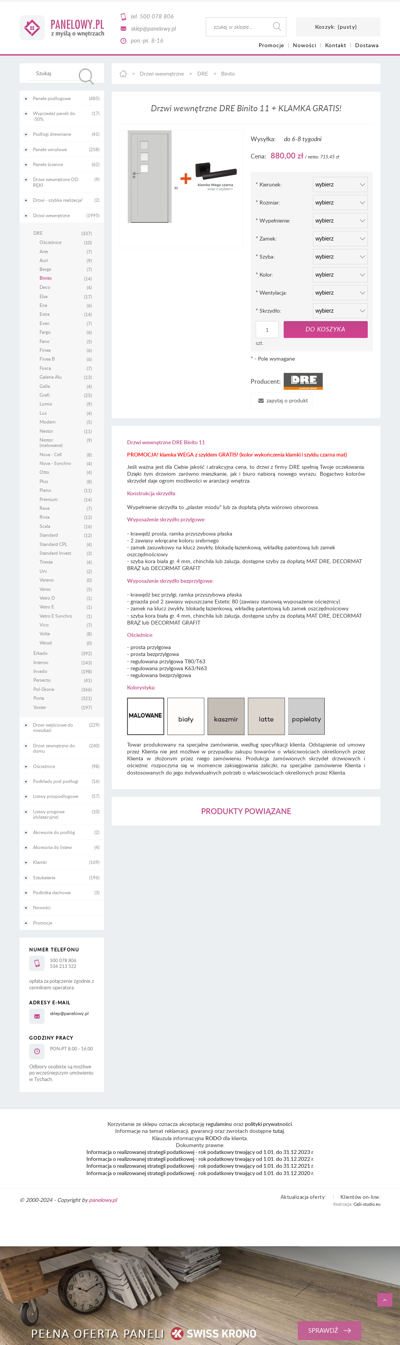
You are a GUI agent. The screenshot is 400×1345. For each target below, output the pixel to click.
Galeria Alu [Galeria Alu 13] (51, 376)
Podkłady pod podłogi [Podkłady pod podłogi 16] (55, 781)
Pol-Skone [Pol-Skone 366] (43, 689)
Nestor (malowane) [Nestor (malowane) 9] (51, 442)
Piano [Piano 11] (45, 490)
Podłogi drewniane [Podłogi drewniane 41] (52, 134)
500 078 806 (157, 16)
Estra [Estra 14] (45, 313)
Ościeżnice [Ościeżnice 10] (50, 242)
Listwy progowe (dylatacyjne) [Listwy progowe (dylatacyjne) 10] (48, 814)
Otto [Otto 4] (44, 472)
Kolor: (264, 274)
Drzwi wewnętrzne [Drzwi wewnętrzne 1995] (51, 215)
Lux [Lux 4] (43, 412)
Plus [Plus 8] (44, 481)
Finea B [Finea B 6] (47, 358)
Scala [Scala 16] (45, 526)
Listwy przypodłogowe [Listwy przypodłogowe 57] (55, 796)
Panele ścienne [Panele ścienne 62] (48, 164)
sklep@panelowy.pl (153, 28)
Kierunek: (269, 184)
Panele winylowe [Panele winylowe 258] (50, 149)
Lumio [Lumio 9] (46, 403)
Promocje (42, 923)
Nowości (42, 907)
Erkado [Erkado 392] (40, 653)
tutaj (278, 1130)
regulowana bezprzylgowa (161, 675)
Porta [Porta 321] (38, 698)
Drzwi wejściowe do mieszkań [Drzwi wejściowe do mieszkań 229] (53, 727)
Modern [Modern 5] (48, 421)
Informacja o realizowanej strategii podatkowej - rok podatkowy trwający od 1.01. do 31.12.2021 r (199, 1165)
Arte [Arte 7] (44, 251)
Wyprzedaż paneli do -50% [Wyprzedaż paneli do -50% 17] (54, 116)
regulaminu (219, 1123)
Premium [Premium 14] (49, 499)
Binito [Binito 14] (46, 278)
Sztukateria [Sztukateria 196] (44, 877)
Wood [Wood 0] (46, 642)
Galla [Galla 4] (45, 386)
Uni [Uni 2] (43, 571)
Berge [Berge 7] (45, 269)
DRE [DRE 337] (38, 233)
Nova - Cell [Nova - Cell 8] (51, 454)
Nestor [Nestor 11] (46, 430)
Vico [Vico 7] (44, 624)
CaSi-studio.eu (367, 1204)
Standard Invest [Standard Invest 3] (55, 552)
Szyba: (265, 256)
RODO (213, 1138)
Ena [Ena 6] (43, 305)
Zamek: (266, 238)
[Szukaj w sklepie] (63, 73)
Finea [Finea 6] (45, 350)
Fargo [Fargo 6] (45, 332)
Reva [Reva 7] (45, 508)
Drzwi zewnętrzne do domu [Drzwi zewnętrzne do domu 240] (54, 748)
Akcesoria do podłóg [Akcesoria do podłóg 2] (54, 832)
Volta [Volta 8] (45, 633)
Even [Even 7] (45, 323)
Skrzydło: (268, 310)
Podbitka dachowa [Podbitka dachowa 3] (52, 892)
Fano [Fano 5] (45, 341)
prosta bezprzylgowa (155, 654)
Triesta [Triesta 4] (46, 561)
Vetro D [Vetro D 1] (47, 597)
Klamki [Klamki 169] (40, 862)
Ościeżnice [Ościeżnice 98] (44, 766)
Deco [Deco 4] (45, 287)
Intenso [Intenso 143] (40, 662)
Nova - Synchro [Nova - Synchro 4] (55, 463)
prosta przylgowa (151, 647)
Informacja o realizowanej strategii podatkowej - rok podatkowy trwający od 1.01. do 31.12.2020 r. (200, 1173)
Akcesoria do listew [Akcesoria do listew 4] (52, 847)
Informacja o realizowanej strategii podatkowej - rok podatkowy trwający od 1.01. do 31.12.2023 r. (200, 1151)
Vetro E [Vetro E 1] (47, 606)
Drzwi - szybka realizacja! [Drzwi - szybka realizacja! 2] (58, 200)
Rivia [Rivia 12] (45, 516)
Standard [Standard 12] (49, 534)
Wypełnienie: (273, 220)
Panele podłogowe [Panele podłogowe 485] (52, 98)
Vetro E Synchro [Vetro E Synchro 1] (56, 615)
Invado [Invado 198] (40, 671)
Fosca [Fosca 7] (45, 368)
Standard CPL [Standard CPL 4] (53, 544)
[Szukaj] (86, 76)
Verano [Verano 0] (47, 579)
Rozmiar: (268, 202)
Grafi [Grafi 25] (45, 394)
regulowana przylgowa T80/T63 (168, 661)
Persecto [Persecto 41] (42, 679)
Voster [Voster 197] (39, 707)
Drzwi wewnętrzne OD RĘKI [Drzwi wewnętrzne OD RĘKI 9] (55, 182)
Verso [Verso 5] (45, 589)
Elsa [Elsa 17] (44, 296)
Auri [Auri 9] (44, 260)
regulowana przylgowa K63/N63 (169, 668)
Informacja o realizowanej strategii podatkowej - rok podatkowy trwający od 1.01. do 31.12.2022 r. (200, 1158)
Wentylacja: (271, 292)
